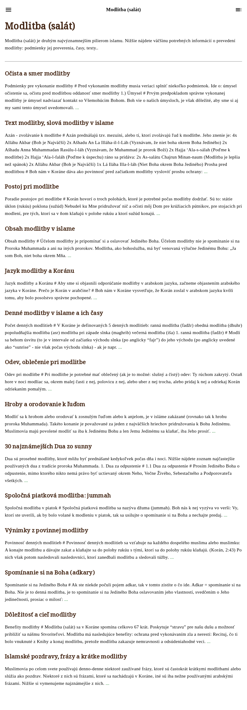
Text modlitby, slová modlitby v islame (59, 124)
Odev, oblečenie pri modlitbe (45, 363)
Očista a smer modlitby (37, 74)
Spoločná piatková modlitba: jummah (58, 496)
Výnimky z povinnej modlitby (46, 531)
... (77, 107)
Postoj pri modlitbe (32, 187)
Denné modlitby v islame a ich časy (54, 314)
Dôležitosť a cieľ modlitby (40, 615)
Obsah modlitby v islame (40, 229)
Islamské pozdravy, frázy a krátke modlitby (66, 657)
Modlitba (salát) (40, 27)
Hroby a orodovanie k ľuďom (45, 405)
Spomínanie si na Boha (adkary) (50, 573)
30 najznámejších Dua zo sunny (48, 447)
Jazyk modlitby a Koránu (39, 271)
